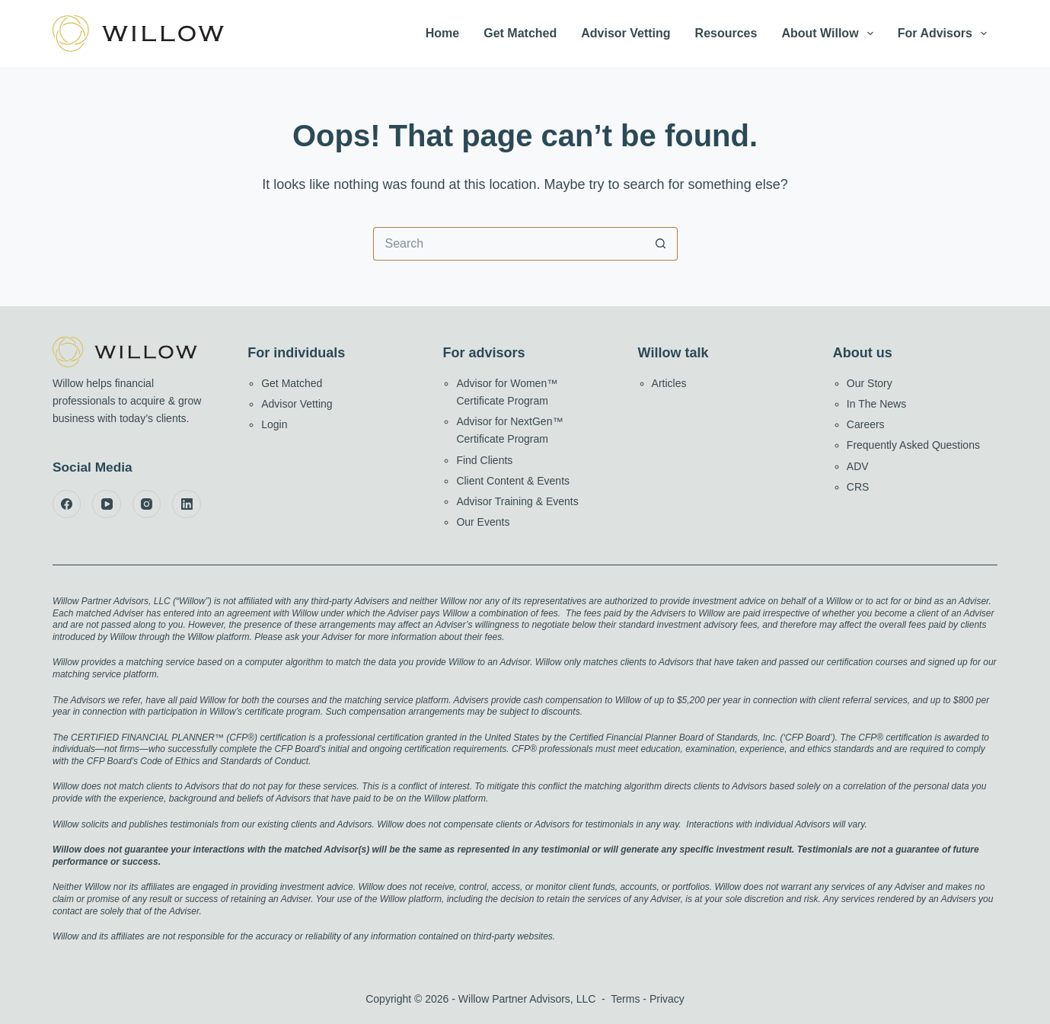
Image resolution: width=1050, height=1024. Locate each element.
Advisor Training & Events (517, 501)
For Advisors (945, 33)
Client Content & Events (513, 481)
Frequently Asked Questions (913, 445)
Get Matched (520, 33)
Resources (726, 33)
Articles (669, 383)
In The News (876, 404)
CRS (858, 487)
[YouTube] (106, 504)
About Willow (830, 33)
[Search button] (661, 244)
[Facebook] (67, 504)
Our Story (869, 383)
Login (274, 424)
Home (442, 33)
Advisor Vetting (625, 33)
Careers (866, 424)
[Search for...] (508, 244)
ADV (858, 466)
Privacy (667, 999)
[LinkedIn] (186, 504)
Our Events (482, 522)
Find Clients (484, 460)
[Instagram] (146, 504)
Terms (625, 999)
